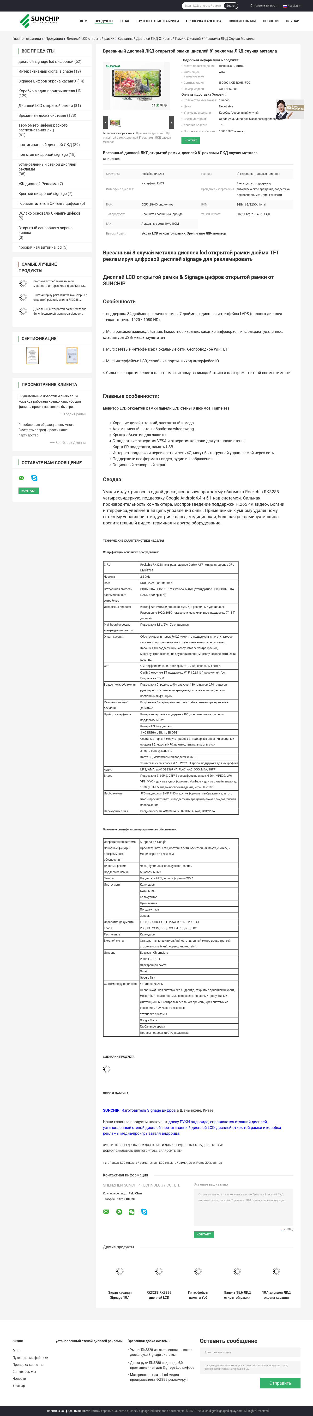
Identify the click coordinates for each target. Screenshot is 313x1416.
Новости (271, 21)
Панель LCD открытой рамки (128, 1162)
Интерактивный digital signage (45, 71)
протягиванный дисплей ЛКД (45, 144)
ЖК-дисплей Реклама (37, 184)
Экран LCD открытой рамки (168, 1162)
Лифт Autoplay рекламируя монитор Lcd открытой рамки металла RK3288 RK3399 (60, 300)
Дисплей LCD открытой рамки (90, 39)
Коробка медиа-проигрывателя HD (49, 91)
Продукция (54, 39)
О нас (125, 21)
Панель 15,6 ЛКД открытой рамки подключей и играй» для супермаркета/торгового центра (237, 1295)
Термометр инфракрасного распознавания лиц (43, 127)
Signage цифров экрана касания (47, 81)
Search (230, 5)
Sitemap (18, 1385)
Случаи (293, 21)
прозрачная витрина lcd (40, 247)
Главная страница (26, 39)
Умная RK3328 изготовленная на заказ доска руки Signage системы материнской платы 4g (161, 1353)
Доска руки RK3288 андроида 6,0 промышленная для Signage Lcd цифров (162, 1365)
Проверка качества (204, 21)
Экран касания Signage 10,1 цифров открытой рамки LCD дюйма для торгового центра (119, 1295)
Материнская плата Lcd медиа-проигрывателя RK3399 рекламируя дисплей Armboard (159, 1378)
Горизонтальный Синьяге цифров (48, 203)
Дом (83, 21)
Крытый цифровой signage (42, 193)
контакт (191, 140)
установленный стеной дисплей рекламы (89, 1341)
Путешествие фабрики (158, 21)
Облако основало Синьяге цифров (49, 213)
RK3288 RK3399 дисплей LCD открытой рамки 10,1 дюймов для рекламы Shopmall (159, 1295)
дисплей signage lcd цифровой (45, 61)
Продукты (104, 21)
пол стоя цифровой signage (43, 154)
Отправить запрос (262, 5)
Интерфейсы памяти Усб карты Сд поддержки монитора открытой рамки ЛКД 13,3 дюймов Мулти (198, 1295)
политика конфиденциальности (68, 1411)
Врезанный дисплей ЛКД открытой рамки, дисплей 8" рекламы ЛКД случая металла (137, 138)
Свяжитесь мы (242, 21)
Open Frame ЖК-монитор (205, 1162)
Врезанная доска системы (42, 115)
